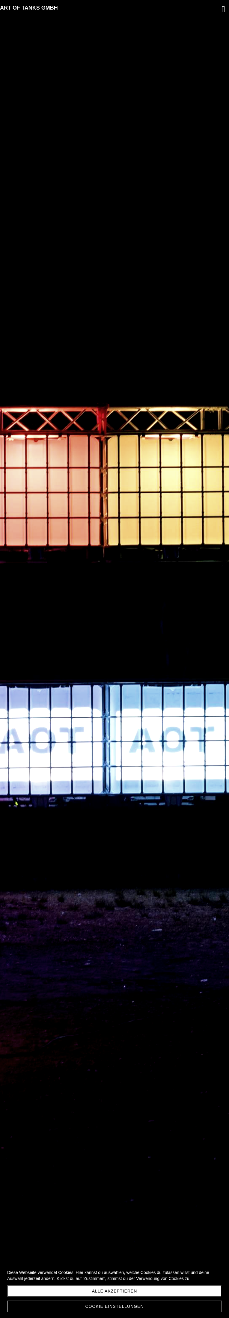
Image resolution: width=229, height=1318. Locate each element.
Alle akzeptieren (114, 1291)
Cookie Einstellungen (114, 1306)
